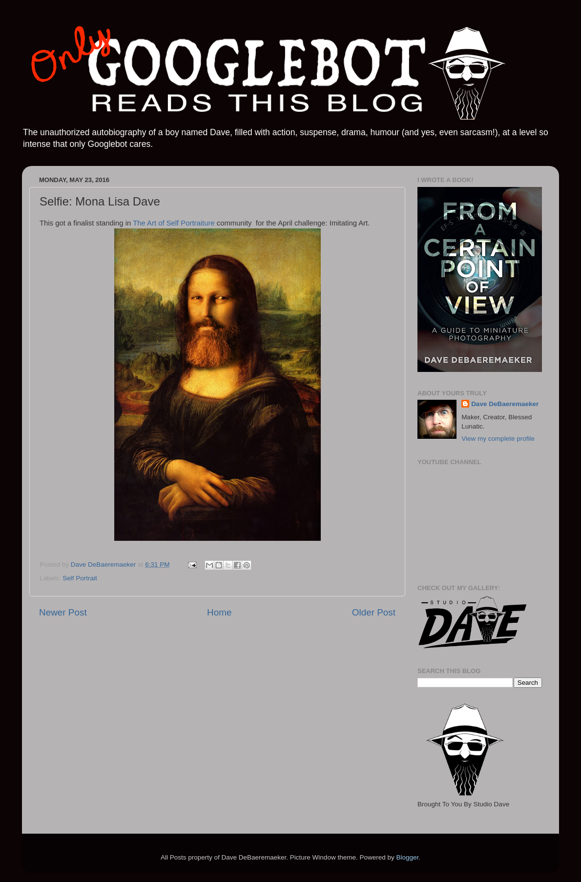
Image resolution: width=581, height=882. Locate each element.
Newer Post (63, 612)
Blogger (407, 857)
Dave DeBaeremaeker (505, 404)
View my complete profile (498, 438)
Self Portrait (79, 578)
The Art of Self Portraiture (173, 223)
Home (219, 612)
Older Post (373, 612)
